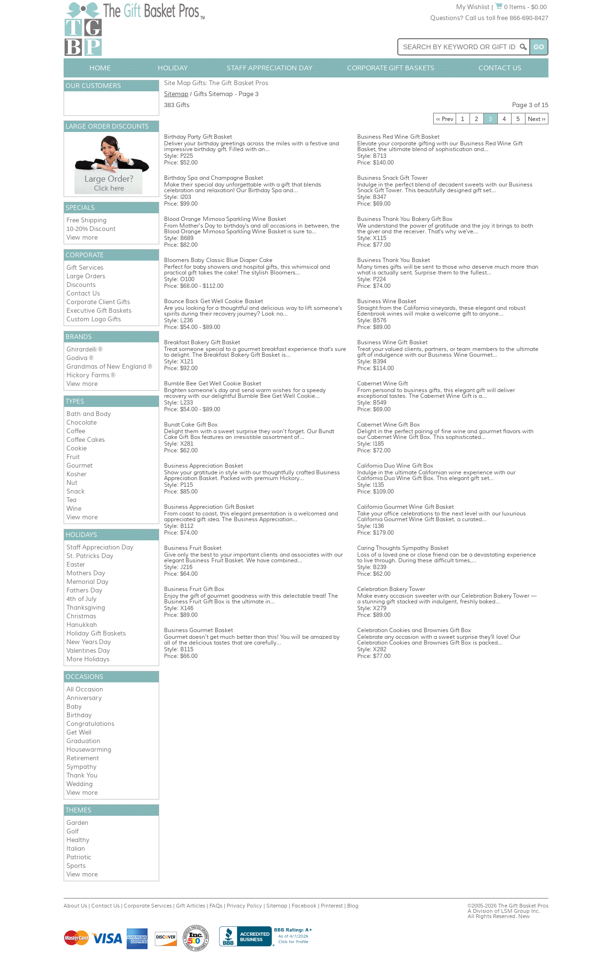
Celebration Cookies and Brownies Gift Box (414, 630)
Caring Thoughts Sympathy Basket (402, 548)
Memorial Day (87, 581)
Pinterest (332, 906)
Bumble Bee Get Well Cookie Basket (212, 383)
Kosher (76, 474)
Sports (76, 865)
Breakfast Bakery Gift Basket (202, 342)
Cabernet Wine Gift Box (388, 424)
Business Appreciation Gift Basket (209, 507)
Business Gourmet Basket (198, 630)
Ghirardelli (81, 349)
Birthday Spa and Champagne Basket (213, 178)
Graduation (83, 741)
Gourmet (79, 465)
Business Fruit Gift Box (194, 589)
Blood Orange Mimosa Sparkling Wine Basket (225, 219)
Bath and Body (88, 413)
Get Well (78, 732)
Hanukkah (81, 624)
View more (82, 237)
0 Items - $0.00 (521, 7)
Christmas (81, 616)
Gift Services (84, 267)
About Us (75, 906)
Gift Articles (190, 906)
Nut (71, 482)
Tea (71, 500)
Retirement (82, 758)
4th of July (81, 598)
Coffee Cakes (85, 439)
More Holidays (87, 659)
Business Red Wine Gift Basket (398, 136)
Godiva (76, 357)
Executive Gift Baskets (98, 310)
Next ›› (537, 119)
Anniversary (84, 697)
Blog (353, 906)
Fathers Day (84, 590)
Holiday (173, 68)
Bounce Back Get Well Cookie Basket (213, 301)
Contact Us (500, 68)
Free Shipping (86, 220)
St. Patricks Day (89, 555)
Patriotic (78, 857)
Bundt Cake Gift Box (191, 424)
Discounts (81, 284)
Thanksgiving (85, 607)
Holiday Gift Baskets (96, 633)
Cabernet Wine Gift (382, 383)
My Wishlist (473, 7)
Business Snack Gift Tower (392, 178)
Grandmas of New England (106, 366)
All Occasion (84, 689)
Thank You (82, 775)
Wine (73, 508)
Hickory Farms (87, 375)
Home (99, 68)
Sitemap (176, 94)
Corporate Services (148, 906)
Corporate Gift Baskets (391, 68)
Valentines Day (88, 650)
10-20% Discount (91, 228)
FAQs (215, 906)
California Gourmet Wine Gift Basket (405, 507)
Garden (77, 822)
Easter (75, 564)
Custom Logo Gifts (93, 319)
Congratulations (90, 723)
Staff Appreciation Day (270, 68)
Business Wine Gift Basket (392, 342)
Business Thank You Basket (393, 260)
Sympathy (81, 766)
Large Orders (85, 276)
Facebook (304, 906)
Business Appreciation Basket (203, 465)
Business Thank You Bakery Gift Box (405, 219)
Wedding (79, 784)
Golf (72, 831)
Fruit (73, 456)
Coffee (75, 431)
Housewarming (88, 749)
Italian (75, 848)
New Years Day (88, 642)
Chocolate (81, 422)
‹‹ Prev (444, 119)
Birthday (79, 715)
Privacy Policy (244, 906)
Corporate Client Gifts (98, 302)
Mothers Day (85, 573)
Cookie (76, 448)
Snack (75, 491)
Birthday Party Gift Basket (198, 136)
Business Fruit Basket (192, 548)
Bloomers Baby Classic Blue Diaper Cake (218, 260)
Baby (74, 706)
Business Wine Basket (386, 301)
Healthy (77, 839)
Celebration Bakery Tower (391, 589)
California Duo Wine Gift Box (395, 465)
